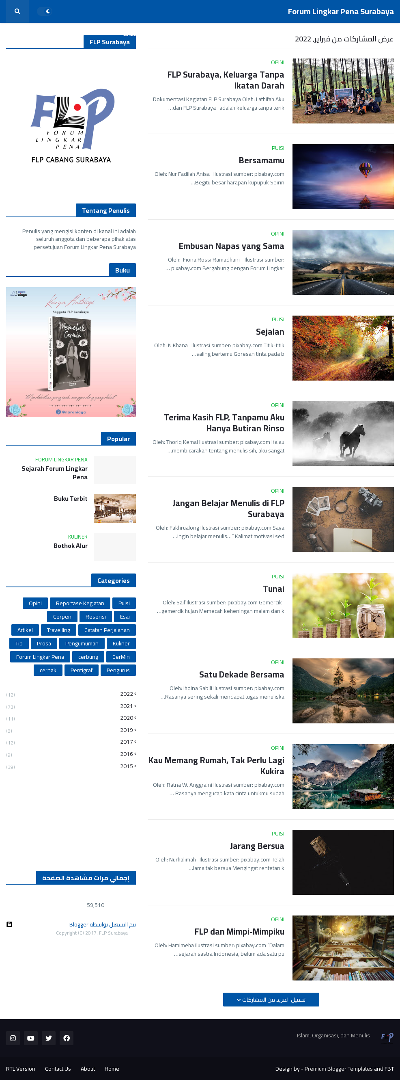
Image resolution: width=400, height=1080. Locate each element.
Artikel (25, 630)
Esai (125, 616)
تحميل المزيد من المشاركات (273, 999)
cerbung (88, 656)
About (88, 1068)
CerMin (121, 656)
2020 (69, 717)
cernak (48, 670)
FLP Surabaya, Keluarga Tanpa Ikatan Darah (226, 80)
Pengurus (118, 670)
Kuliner (121, 643)
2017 (69, 741)
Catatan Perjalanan (107, 630)
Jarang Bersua (257, 845)
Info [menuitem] (165, 34)
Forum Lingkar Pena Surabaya (341, 11)
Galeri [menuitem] (133, 34)
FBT (389, 1068)
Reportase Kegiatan (80, 603)
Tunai (273, 588)
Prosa (44, 643)
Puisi (124, 603)
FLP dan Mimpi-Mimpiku (239, 931)
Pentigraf (81, 670)
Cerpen (62, 616)
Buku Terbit (71, 498)
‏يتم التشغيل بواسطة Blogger (71, 924)
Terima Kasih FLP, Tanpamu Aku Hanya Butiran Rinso (224, 423)
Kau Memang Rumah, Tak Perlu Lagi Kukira (216, 766)
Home (112, 1068)
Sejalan (270, 331)
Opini (35, 603)
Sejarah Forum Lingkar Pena (55, 472)
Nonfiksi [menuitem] (200, 34)
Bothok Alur (71, 545)
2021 (69, 706)
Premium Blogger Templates (339, 1068)
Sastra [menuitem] (239, 34)
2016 (69, 754)
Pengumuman (82, 643)
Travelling (58, 630)
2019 (69, 730)
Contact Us (58, 1068)
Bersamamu (261, 160)
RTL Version (20, 1068)
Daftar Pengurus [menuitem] (361, 34)
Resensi (96, 616)
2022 (69, 694)
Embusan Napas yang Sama (231, 245)
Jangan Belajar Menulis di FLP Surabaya (228, 509)
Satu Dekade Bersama (241, 674)
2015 (69, 766)
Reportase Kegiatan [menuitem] (292, 34)
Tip (19, 643)
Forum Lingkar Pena (40, 656)
